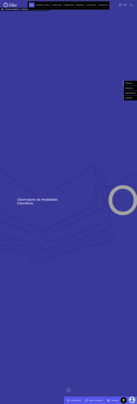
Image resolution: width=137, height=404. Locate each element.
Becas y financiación (93, 400)
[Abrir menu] (123, 5)
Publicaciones (69, 5)
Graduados (129, 98)
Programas (128, 83)
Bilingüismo (80, 5)
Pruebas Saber (57, 5)
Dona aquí (112, 400)
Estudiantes (129, 88)
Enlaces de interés (105, 5)
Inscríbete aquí (73, 400)
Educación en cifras (42, 5)
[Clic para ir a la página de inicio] (9, 5)
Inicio (31, 5)
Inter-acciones (91, 5)
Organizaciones (130, 93)
